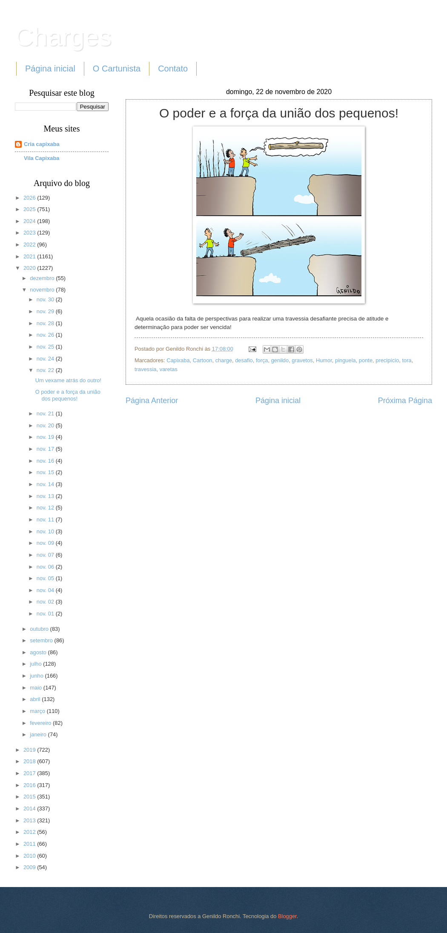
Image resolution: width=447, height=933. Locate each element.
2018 (30, 761)
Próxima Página (405, 400)
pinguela (345, 360)
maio (36, 687)
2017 (30, 773)
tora (406, 360)
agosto (39, 652)
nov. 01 (46, 613)
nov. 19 (46, 437)
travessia (146, 369)
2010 (30, 856)
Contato (173, 68)
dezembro (43, 278)
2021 (30, 256)
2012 (30, 832)
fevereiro (41, 723)
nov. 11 (46, 519)
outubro (40, 629)
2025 (30, 209)
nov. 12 (46, 507)
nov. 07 (46, 555)
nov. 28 (46, 323)
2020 (30, 268)
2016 (30, 785)
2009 (30, 867)
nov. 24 (46, 358)
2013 (30, 820)
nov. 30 (46, 299)
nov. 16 (46, 461)
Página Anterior (152, 400)
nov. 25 (46, 346)
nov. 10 (46, 531)
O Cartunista (116, 68)
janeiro (39, 734)
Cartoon (202, 360)
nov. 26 (46, 335)
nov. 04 (46, 590)
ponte (365, 360)
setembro (42, 640)
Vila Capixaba (42, 158)
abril (36, 699)
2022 (30, 244)
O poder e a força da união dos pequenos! (67, 395)
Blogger (287, 916)
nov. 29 (46, 311)
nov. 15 (46, 472)
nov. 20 (46, 425)
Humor (324, 360)
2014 (30, 808)
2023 (30, 232)
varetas (169, 369)
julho (36, 664)
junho (37, 676)
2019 (30, 750)
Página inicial (50, 68)
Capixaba (177, 360)
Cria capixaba (42, 144)
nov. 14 (46, 484)
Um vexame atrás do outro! (68, 380)
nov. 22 (46, 370)
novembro (43, 289)
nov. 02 (46, 601)
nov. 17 (46, 449)
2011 (30, 844)
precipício (387, 360)
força (262, 360)
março (38, 711)
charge (223, 360)
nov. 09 (46, 543)
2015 (30, 796)
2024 (30, 221)
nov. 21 (46, 413)
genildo (280, 360)
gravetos (302, 360)
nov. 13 (46, 496)
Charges (63, 37)
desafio (244, 360)
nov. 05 (46, 578)
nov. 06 (46, 567)
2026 (30, 198)
